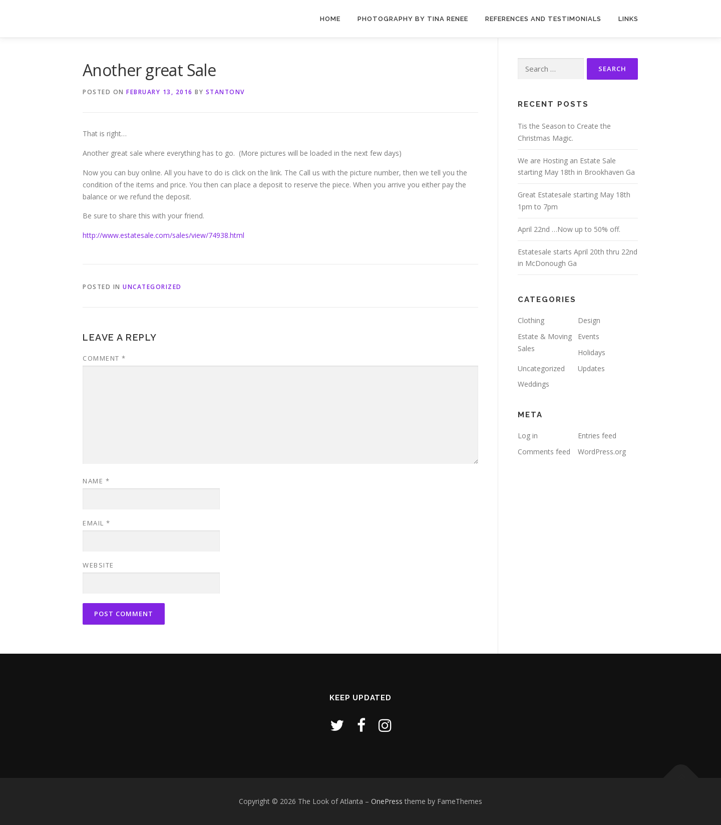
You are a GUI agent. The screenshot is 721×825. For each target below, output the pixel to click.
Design (589, 320)
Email (97, 522)
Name (96, 480)
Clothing (531, 320)
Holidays (591, 352)
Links (628, 19)
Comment (104, 358)
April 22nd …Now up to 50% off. (569, 229)
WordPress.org (602, 451)
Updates (591, 368)
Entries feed (597, 435)
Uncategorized (152, 287)
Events (588, 336)
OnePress (387, 801)
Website (98, 565)
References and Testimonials (543, 19)
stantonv (225, 92)
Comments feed (544, 451)
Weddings (533, 384)
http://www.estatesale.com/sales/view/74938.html (163, 235)
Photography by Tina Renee (412, 19)
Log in (528, 435)
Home (330, 19)
